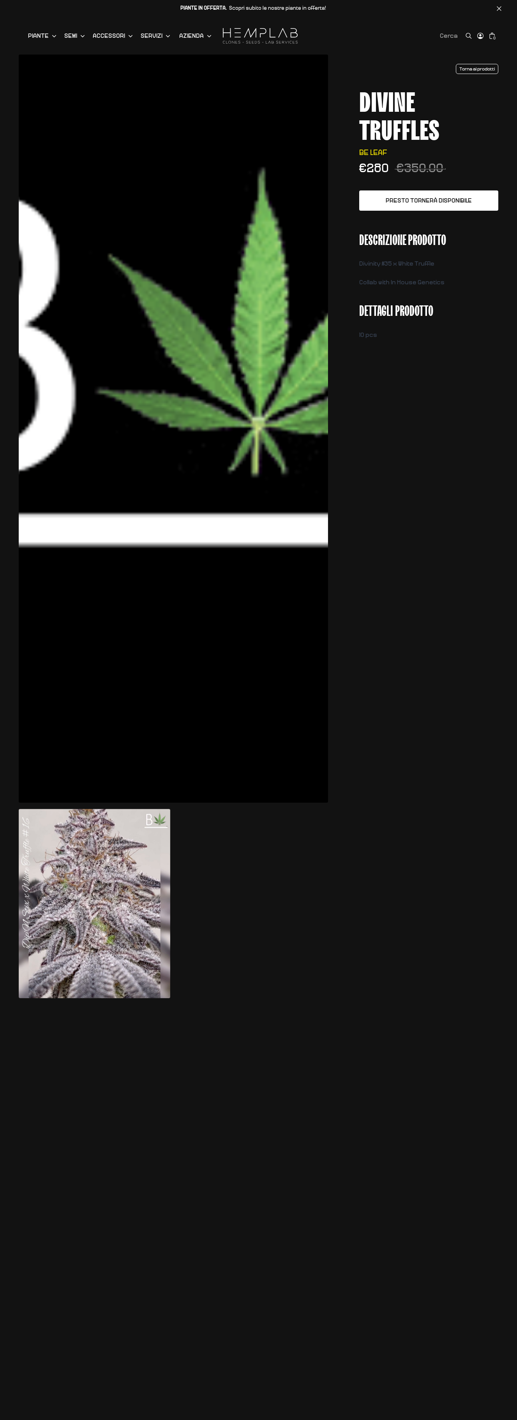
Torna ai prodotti (477, 69)
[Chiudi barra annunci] (499, 8)
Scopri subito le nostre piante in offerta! (253, 8)
